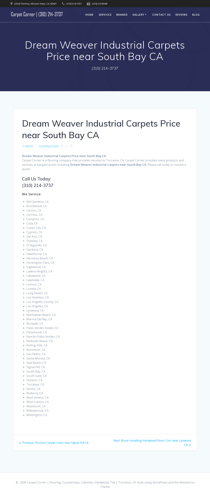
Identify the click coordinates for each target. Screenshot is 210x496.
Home (89, 14)
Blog (196, 14)
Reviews (181, 14)
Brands (122, 14)
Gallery (138, 14)
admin (29, 146)
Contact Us (161, 14)
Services (105, 14)
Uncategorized (49, 146)
